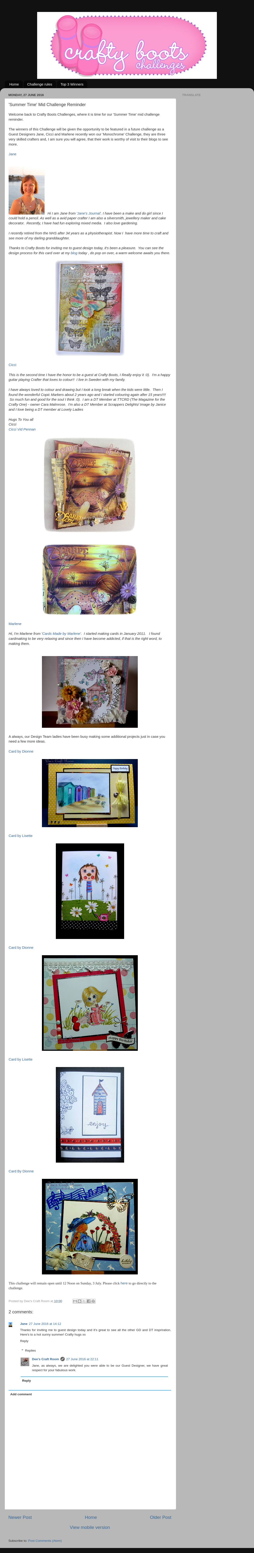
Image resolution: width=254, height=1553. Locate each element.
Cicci (12, 365)
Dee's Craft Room (45, 1359)
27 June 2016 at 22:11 (82, 1359)
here (124, 1283)
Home (14, 84)
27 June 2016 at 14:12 (45, 1324)
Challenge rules (39, 84)
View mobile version (90, 1527)
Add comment (21, 1394)
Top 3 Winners (72, 84)
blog (74, 253)
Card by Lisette (21, 836)
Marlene (15, 624)
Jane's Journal (88, 213)
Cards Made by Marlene (61, 634)
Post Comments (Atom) (45, 1540)
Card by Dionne (21, 751)
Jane (12, 154)
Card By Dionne (21, 1171)
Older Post (160, 1517)
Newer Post (20, 1517)
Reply (24, 1341)
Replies (30, 1350)
